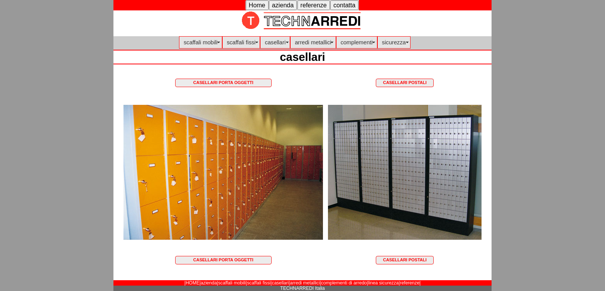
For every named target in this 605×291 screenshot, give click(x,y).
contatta (344, 5)
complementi (357, 42)
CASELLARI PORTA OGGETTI (223, 82)
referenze (314, 5)
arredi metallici (313, 42)
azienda (283, 5)
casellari (275, 42)
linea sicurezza (383, 283)
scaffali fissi (241, 42)
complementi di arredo (344, 283)
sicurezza (394, 42)
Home (257, 5)
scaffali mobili (201, 42)
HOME (192, 283)
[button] (257, 5)
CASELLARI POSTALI (405, 82)
